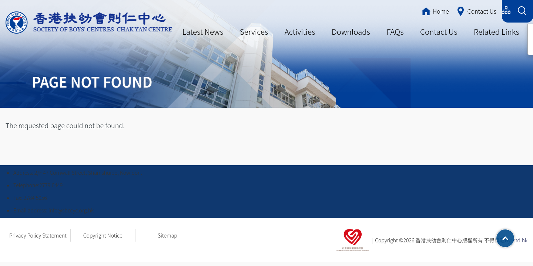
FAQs (394, 31)
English (487, 10)
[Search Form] (521, 11)
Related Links (496, 31)
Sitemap (167, 235)
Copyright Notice (103, 235)
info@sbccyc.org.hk (71, 210)
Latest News (202, 31)
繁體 (441, 10)
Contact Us (438, 31)
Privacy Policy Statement (38, 235)
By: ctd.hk (516, 240)
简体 (462, 10)
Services (254, 31)
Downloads (351, 31)
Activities (300, 31)
